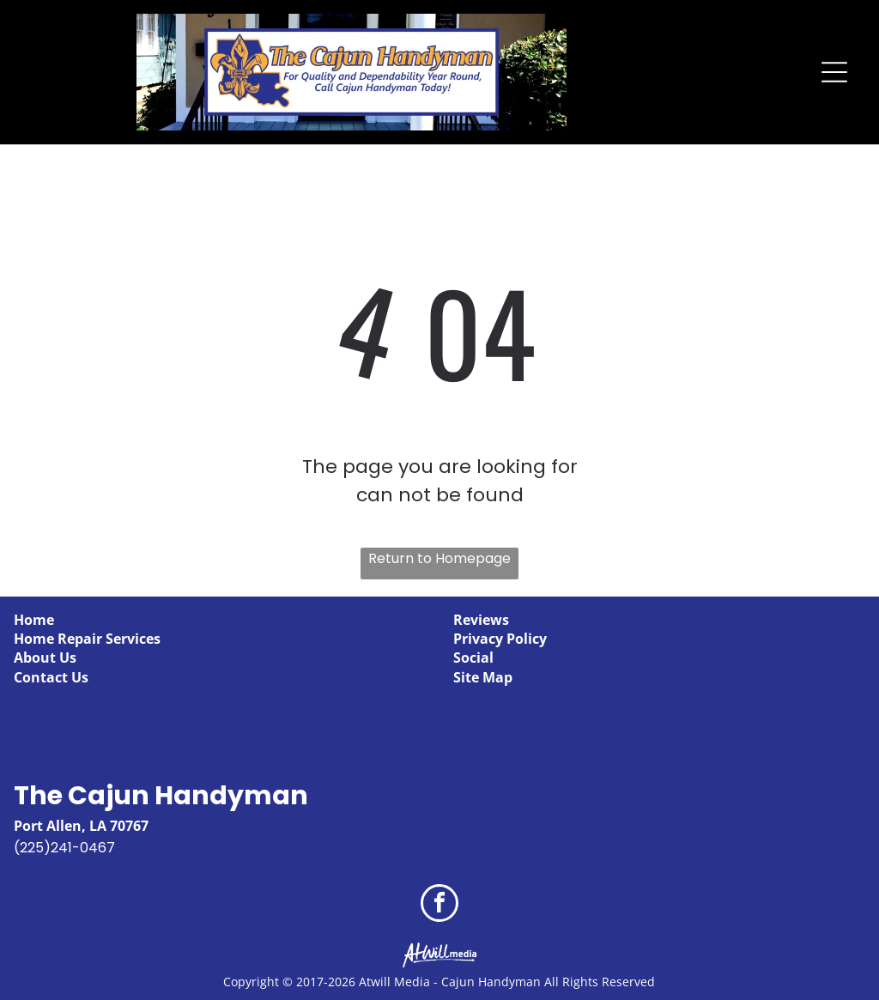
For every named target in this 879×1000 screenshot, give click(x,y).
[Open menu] (834, 72)
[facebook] (439, 905)
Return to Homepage (439, 558)
